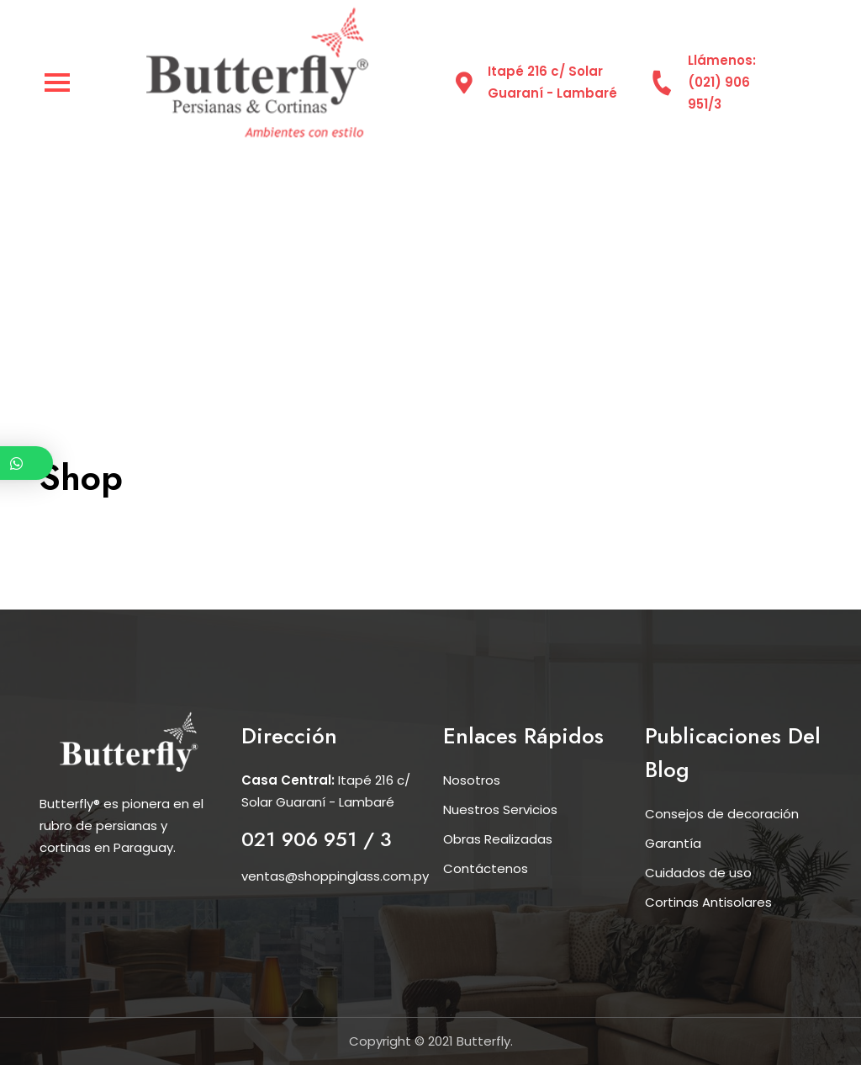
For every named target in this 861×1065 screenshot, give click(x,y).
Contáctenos (485, 868)
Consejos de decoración (722, 814)
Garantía (673, 843)
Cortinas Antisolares (708, 902)
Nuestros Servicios (500, 809)
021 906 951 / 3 (316, 839)
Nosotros (471, 780)
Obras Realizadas (497, 839)
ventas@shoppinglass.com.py (335, 876)
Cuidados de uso (698, 872)
